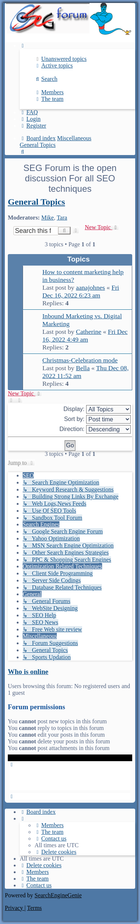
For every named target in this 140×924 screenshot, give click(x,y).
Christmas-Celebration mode (80, 360)
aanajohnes (90, 287)
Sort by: (97, 419)
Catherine (88, 331)
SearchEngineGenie (58, 895)
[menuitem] (61, 59)
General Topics (36, 202)
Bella (82, 368)
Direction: (95, 429)
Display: (97, 409)
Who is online (28, 671)
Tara (62, 217)
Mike (47, 217)
